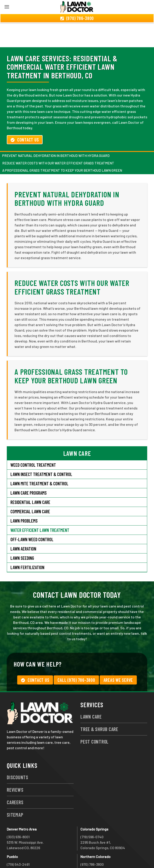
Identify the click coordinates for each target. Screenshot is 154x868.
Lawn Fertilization (27, 543)
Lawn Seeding (22, 533)
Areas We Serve (118, 655)
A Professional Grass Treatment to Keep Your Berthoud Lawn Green (62, 146)
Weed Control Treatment (33, 440)
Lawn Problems (24, 496)
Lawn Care (91, 692)
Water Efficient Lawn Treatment (39, 505)
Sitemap (15, 790)
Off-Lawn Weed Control (31, 515)
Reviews (15, 765)
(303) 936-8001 (18, 812)
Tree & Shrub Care (99, 704)
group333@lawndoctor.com (102, 856)
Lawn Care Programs (28, 468)
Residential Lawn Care (30, 477)
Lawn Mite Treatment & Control (39, 459)
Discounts (17, 753)
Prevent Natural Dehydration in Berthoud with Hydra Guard (56, 131)
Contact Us (25, 115)
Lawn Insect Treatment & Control (41, 449)
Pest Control (94, 717)
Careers (15, 778)
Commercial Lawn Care (30, 487)
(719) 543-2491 (18, 840)
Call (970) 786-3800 (76, 655)
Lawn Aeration (23, 524)
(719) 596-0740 (91, 812)
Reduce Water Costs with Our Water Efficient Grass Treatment (58, 138)
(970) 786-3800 (92, 840)
